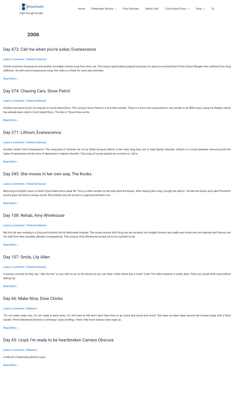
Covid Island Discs (179, 8)
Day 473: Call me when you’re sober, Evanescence (49, 49)
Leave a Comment (13, 59)
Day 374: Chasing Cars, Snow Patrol (36, 90)
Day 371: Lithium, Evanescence (32, 132)
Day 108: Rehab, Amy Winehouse (34, 215)
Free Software (135, 8)
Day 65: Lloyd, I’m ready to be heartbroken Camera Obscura (58, 339)
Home (88, 8)
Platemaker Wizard (109, 8)
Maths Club (155, 8)
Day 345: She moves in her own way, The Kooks (47, 173)
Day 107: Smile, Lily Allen (26, 256)
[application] (120, 8)
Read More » (10, 79)
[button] (213, 9)
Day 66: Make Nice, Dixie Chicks (33, 298)
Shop (201, 8)
